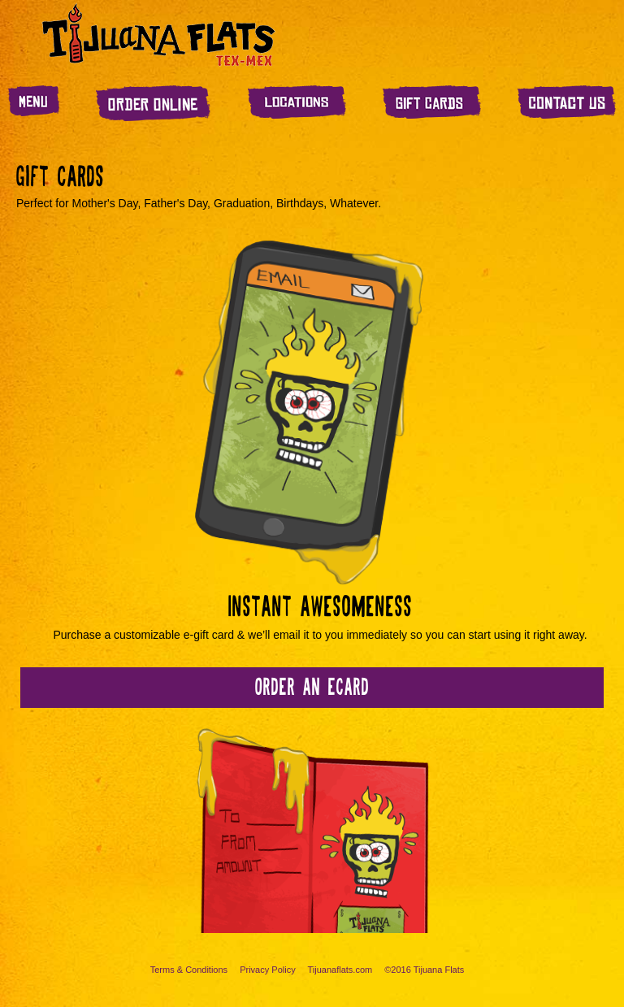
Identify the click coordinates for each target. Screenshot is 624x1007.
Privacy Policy (267, 969)
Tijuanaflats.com (340, 969)
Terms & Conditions (189, 969)
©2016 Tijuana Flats (424, 969)
